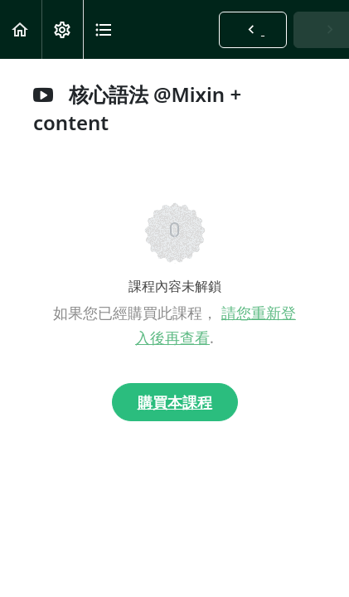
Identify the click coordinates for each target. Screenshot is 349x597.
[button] (20, 29)
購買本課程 (175, 402)
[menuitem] (62, 29)
